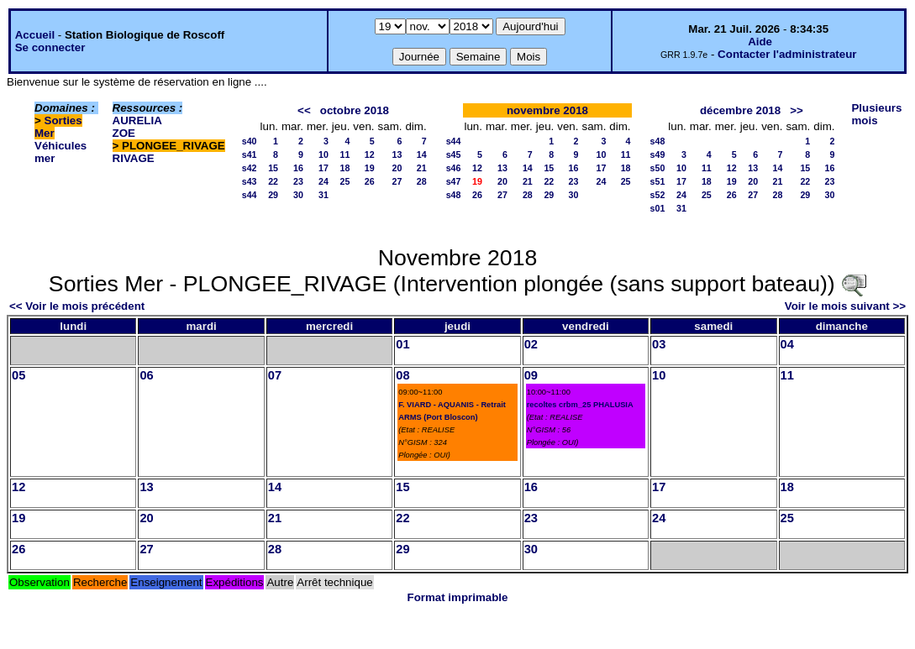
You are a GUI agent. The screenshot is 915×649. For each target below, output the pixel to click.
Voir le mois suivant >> (845, 306)
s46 (453, 168)
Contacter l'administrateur (787, 54)
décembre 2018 (740, 110)
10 (323, 154)
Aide (760, 41)
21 (422, 168)
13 (397, 154)
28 (422, 181)
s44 (249, 195)
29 (273, 195)
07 (274, 375)
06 (146, 375)
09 (531, 375)
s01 (657, 208)
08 (402, 375)
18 (345, 168)
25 (345, 181)
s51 (657, 181)
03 (658, 344)
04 (787, 344)
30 (298, 195)
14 (422, 154)
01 (402, 344)
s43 (249, 181)
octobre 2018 (354, 110)
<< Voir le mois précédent (77, 306)
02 (531, 344)
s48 (453, 195)
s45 (453, 154)
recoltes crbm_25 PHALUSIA (580, 404)
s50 (657, 168)
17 (323, 168)
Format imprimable (458, 597)
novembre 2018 (547, 110)
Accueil (35, 35)
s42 (249, 168)
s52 (657, 195)
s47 (453, 181)
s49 (657, 154)
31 (323, 195)
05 (18, 375)
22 (273, 181)
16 (298, 168)
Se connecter (50, 47)
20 (397, 168)
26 (370, 181)
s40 (249, 141)
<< (304, 110)
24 (323, 181)
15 (273, 168)
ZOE (124, 133)
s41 (249, 154)
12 (370, 154)
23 (298, 181)
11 (345, 154)
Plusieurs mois (876, 114)
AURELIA (137, 120)
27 (397, 181)
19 (370, 168)
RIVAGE (134, 158)
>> (796, 110)
